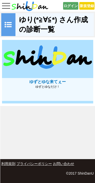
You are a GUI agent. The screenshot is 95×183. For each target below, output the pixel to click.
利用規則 (8, 164)
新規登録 (87, 6)
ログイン (71, 6)
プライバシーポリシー (34, 164)
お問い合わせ (63, 164)
